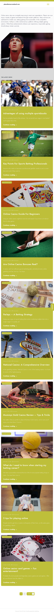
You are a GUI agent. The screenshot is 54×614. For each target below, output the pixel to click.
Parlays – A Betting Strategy (17, 314)
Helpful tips (4, 486)
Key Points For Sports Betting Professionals (25, 163)
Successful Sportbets (6, 82)
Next (29, 594)
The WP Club (22, 611)
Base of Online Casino (6, 182)
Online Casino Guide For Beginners (21, 214)
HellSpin (11, 22)
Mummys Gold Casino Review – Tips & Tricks (26, 415)
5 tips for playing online (15, 518)
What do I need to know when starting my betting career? (24, 467)
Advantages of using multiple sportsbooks (25, 113)
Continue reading (10, 125)
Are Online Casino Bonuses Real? (20, 264)
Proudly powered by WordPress (32, 611)
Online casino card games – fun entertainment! (19, 570)
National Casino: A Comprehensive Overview (26, 364)
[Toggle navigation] (48, 4)
